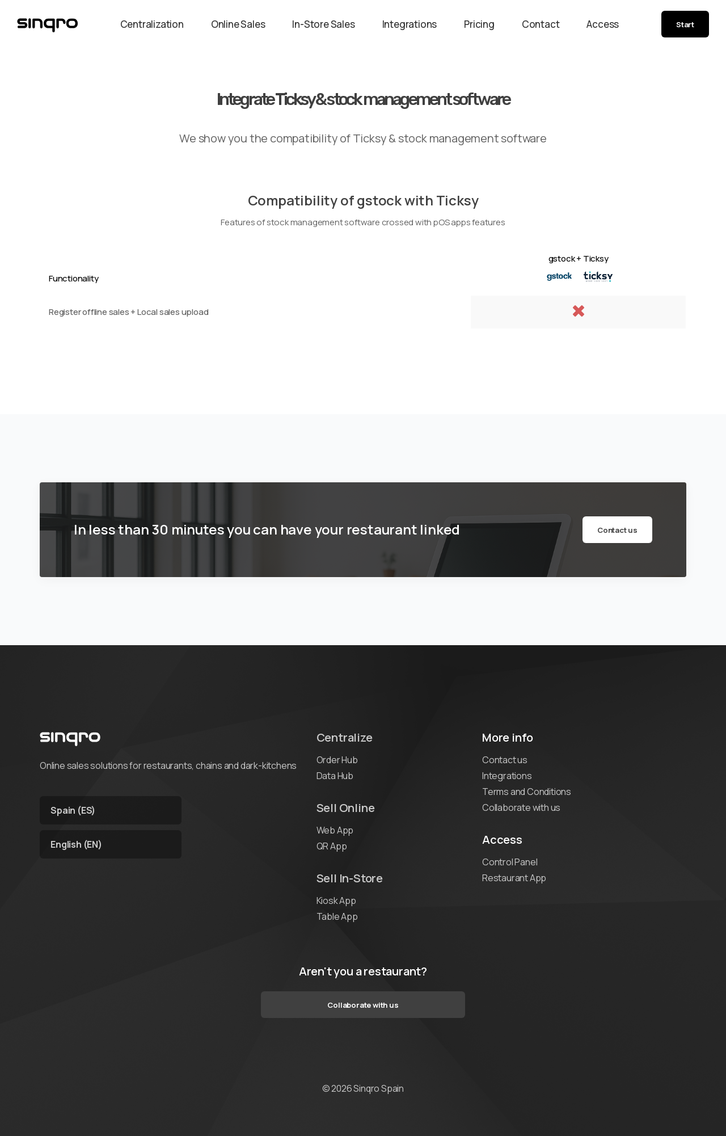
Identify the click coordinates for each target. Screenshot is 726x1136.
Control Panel (509, 862)
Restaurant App (514, 878)
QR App (331, 846)
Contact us (617, 530)
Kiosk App (336, 900)
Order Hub (337, 760)
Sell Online (345, 807)
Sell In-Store (349, 878)
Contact (541, 24)
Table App (337, 916)
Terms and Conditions (526, 791)
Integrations (409, 24)
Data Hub (334, 775)
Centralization (152, 24)
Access (602, 24)
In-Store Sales (323, 24)
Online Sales (238, 24)
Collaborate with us (521, 807)
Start (685, 24)
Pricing (479, 24)
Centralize (344, 737)
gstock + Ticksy (578, 258)
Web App (335, 830)
